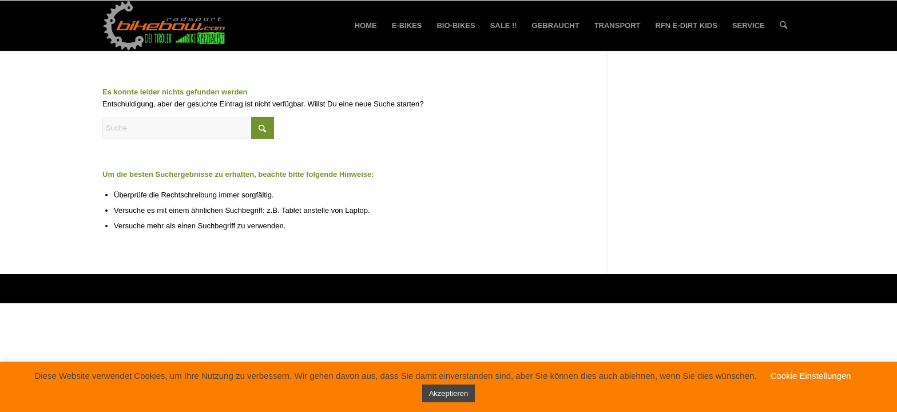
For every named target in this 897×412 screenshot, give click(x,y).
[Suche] (783, 26)
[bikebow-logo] (164, 26)
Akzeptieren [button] (449, 393)
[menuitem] (365, 26)
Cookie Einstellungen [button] (811, 376)
